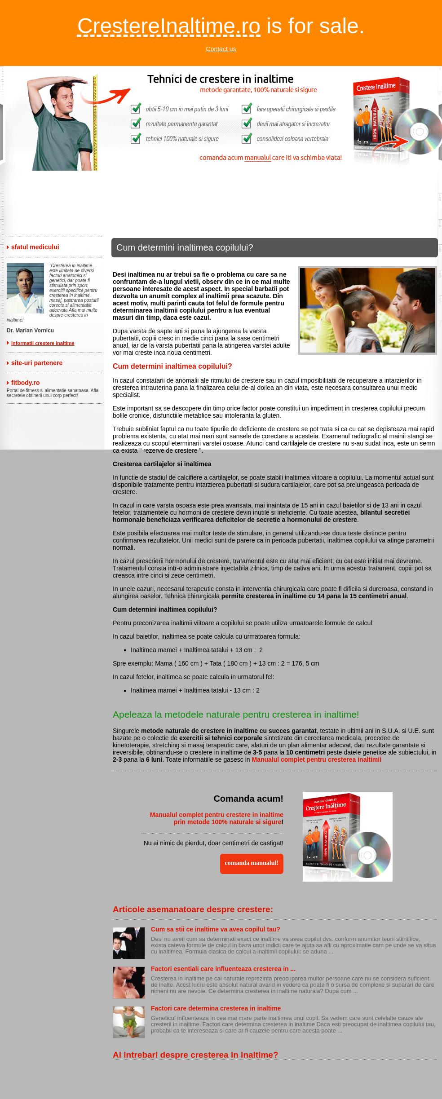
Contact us (221, 49)
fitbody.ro (25, 382)
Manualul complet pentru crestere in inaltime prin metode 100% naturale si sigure (216, 818)
